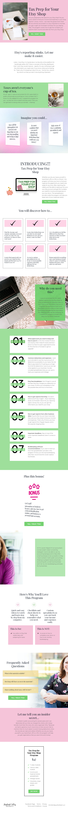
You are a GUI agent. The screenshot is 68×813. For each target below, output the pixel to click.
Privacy (44, 807)
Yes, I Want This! (49, 202)
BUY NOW (34, 794)
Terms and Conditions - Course (37, 809)
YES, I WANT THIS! (37, 34)
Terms (39, 807)
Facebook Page (30, 807)
